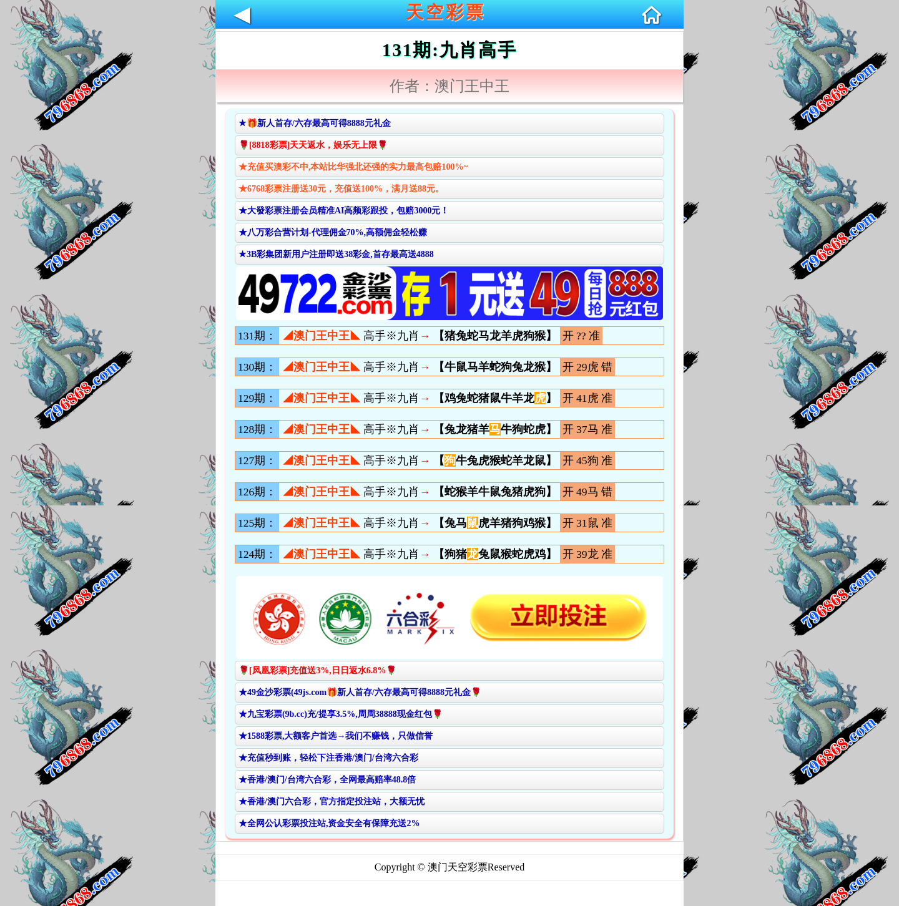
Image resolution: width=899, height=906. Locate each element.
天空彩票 (446, 12)
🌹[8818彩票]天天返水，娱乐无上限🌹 (313, 145)
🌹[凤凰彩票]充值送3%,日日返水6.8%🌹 (317, 670)
